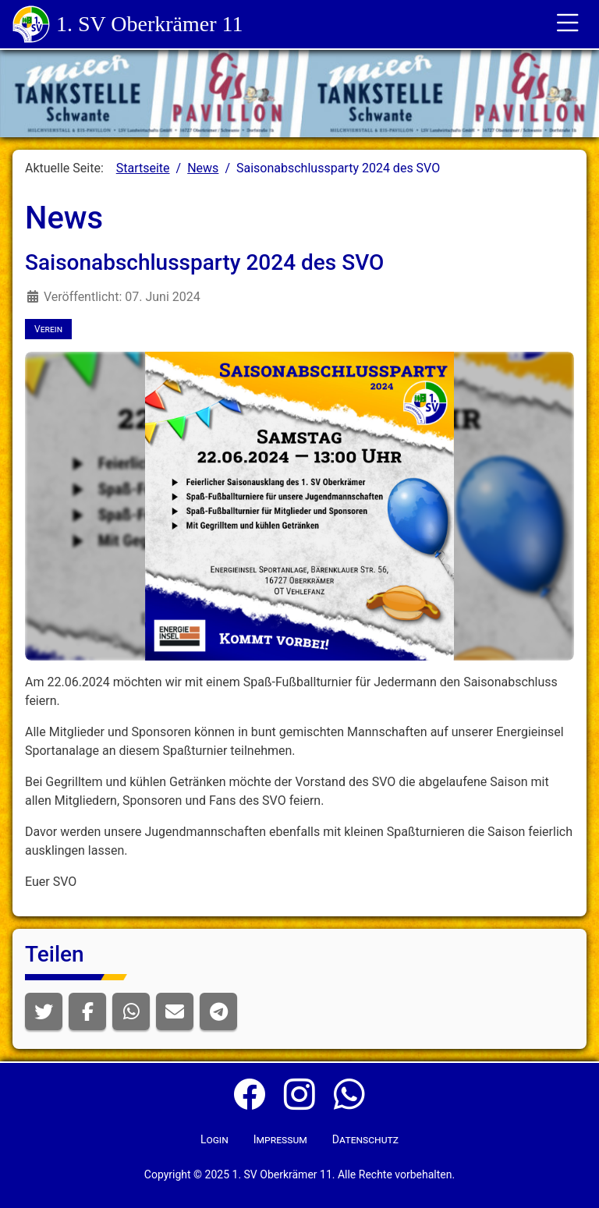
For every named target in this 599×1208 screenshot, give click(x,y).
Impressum (280, 1139)
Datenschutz (365, 1139)
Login (214, 1139)
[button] (43, 1011)
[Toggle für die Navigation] (568, 24)
